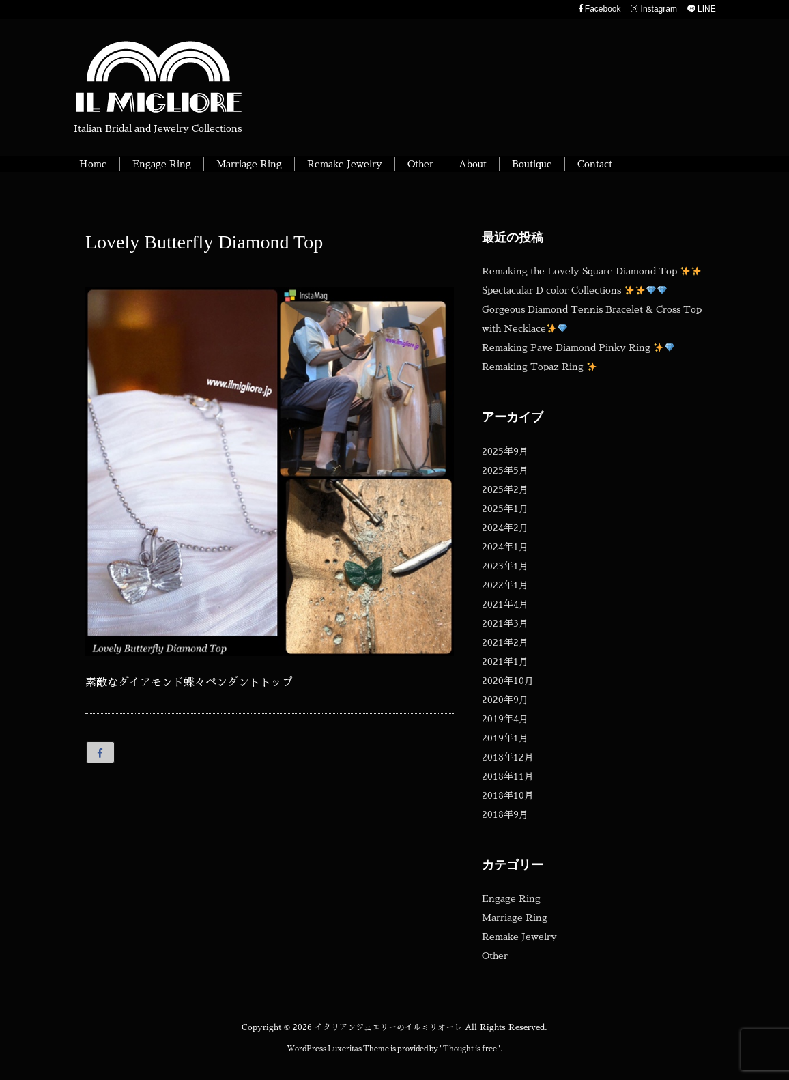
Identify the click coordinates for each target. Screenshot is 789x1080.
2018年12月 (508, 757)
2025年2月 (505, 489)
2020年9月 (505, 700)
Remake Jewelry (519, 936)
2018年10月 (508, 795)
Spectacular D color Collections (574, 290)
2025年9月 (505, 451)
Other (495, 956)
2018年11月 (508, 776)
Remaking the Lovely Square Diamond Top (591, 271)
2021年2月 (505, 642)
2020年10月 (508, 680)
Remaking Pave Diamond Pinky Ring (578, 347)
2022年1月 (505, 585)
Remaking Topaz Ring (539, 366)
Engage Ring (511, 898)
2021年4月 (505, 604)
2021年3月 (505, 623)
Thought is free (470, 1049)
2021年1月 (505, 661)
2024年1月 (505, 547)
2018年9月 (505, 814)
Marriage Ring (514, 917)
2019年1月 (505, 738)
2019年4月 (505, 719)
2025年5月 (505, 470)
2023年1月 (505, 566)
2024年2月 (505, 527)
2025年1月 (505, 508)
